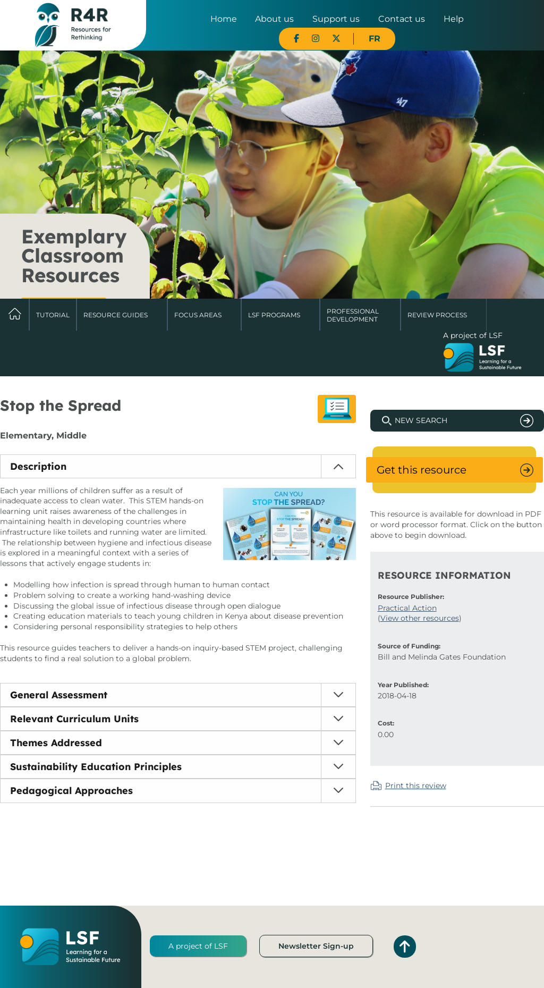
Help (454, 19)
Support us (336, 19)
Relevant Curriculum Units (74, 719)
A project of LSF (198, 946)
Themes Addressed (56, 743)
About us (274, 19)
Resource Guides (115, 315)
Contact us (401, 19)
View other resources (419, 618)
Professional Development (353, 315)
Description (38, 466)
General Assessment (58, 695)
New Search (421, 420)
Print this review (415, 785)
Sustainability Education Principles (96, 767)
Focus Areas (198, 315)
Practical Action (407, 608)
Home (223, 19)
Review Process (437, 315)
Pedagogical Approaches (71, 790)
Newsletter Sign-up (316, 946)
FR (374, 38)
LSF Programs (274, 315)
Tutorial (53, 315)
